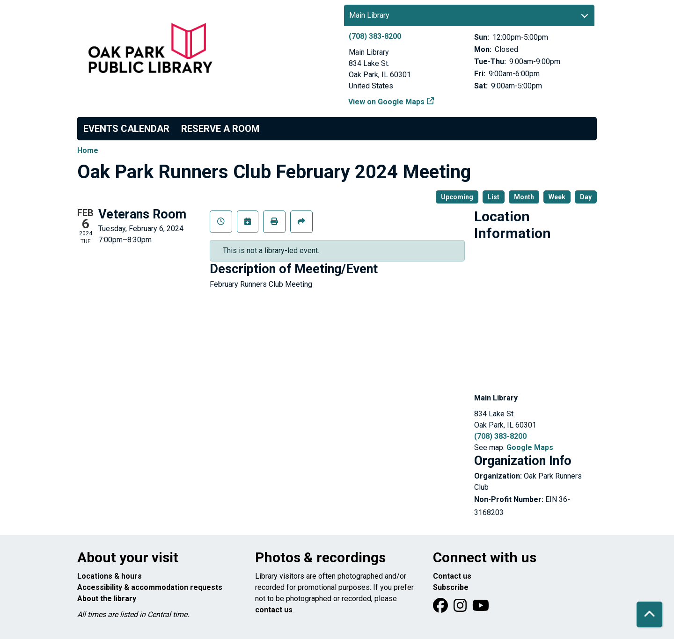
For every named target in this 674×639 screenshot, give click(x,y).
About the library (106, 598)
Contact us (452, 576)
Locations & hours (109, 576)
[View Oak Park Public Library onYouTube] (480, 608)
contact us (274, 609)
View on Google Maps (387, 101)
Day (586, 197)
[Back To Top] (649, 614)
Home (87, 150)
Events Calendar (126, 128)
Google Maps (529, 447)
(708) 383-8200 (375, 36)
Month (524, 197)
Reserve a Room (220, 128)
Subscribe (451, 587)
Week (557, 197)
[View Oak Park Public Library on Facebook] (441, 608)
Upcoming (457, 197)
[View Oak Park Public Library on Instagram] (461, 608)
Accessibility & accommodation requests (149, 587)
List (493, 197)
